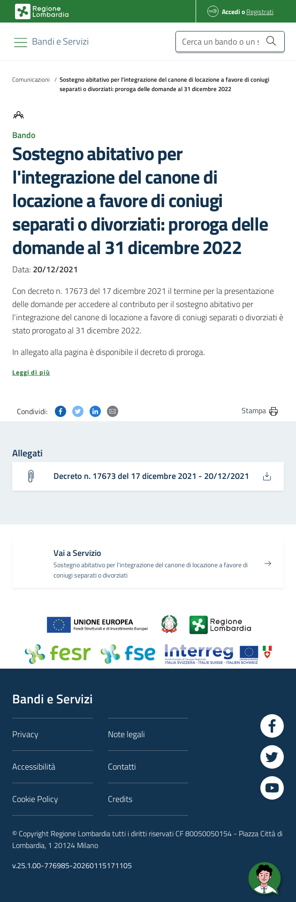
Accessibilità (33, 766)
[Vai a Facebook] (272, 725)
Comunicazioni (31, 79)
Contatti (122, 766)
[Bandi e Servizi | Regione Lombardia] (41, 11)
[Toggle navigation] (20, 42)
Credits (120, 799)
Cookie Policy (35, 799)
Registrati (259, 11)
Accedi (231, 11)
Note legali (126, 734)
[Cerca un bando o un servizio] (230, 41)
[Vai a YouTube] (272, 787)
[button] (148, 372)
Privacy (25, 734)
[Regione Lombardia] (60, 41)
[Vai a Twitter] (272, 756)
